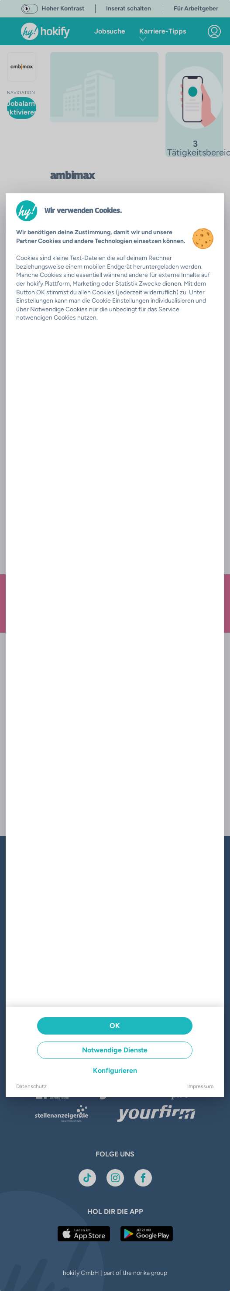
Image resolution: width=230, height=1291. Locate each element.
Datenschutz (31, 1086)
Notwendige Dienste (115, 1050)
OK (115, 1025)
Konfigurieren (115, 1070)
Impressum (200, 1086)
